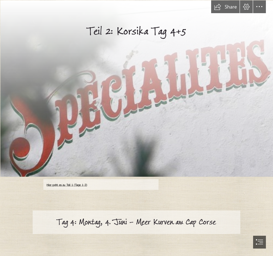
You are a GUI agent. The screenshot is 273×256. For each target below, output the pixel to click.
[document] (136, 128)
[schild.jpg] (136, 88)
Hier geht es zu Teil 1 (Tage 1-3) (67, 184)
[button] (225, 6)
